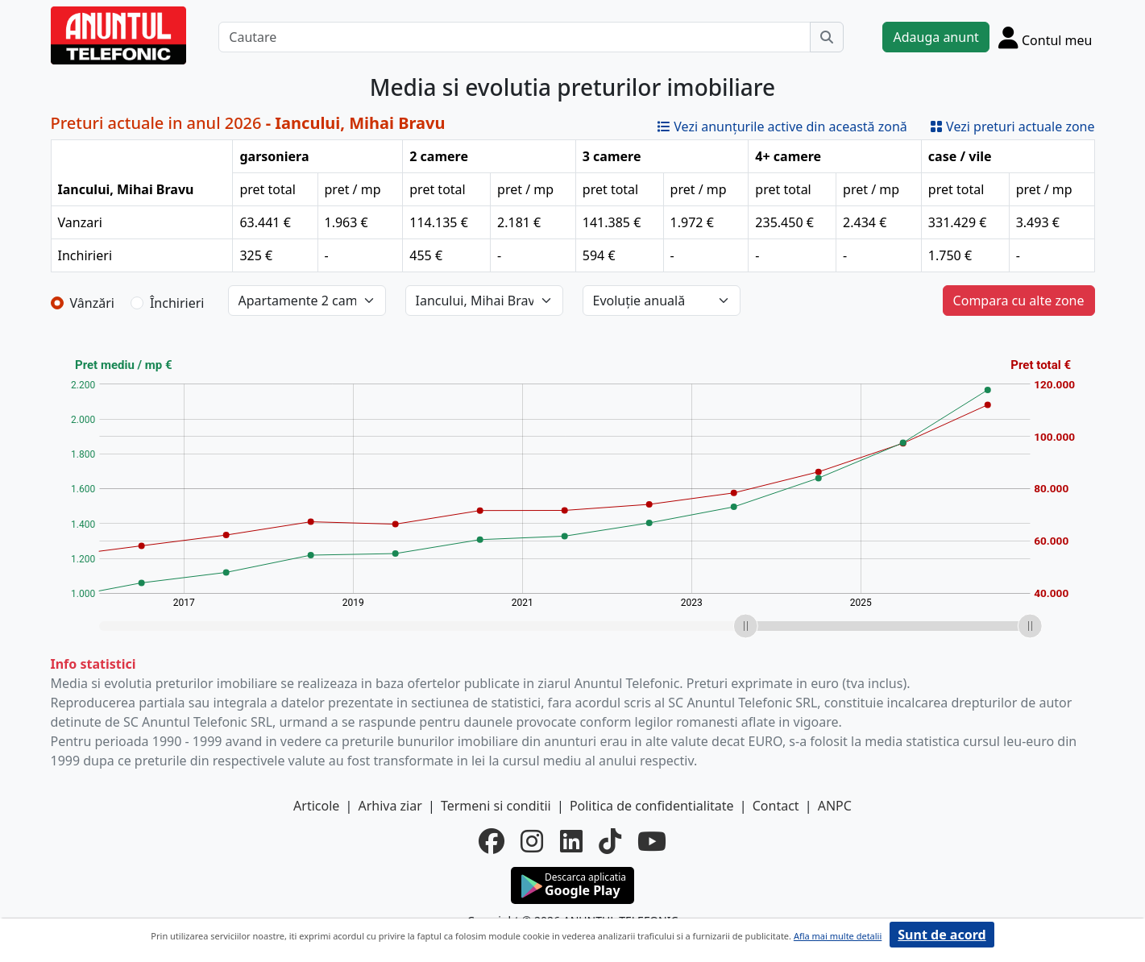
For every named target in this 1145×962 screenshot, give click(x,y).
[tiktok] (610, 841)
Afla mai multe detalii (838, 936)
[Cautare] (514, 37)
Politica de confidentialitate (652, 806)
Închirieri (177, 303)
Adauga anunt (935, 37)
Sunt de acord (941, 934)
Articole (316, 806)
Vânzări (92, 303)
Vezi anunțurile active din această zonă (782, 126)
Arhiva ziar (389, 806)
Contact (776, 806)
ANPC (835, 806)
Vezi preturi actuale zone (1012, 126)
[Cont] (1045, 37)
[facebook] (491, 841)
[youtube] (651, 841)
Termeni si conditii (496, 806)
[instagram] (532, 841)
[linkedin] (571, 841)
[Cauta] (827, 37)
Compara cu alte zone (1019, 300)
